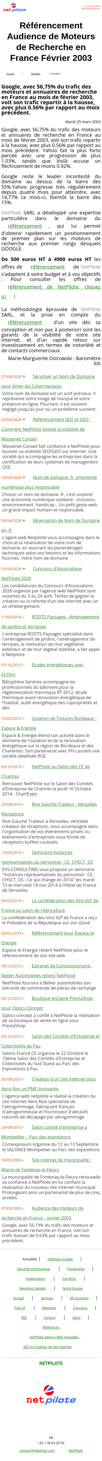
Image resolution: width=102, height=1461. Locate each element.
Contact (49, 1317)
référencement (25, 226)
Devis (76, 1317)
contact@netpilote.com (37, 1450)
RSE (24, 1317)
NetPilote (76, 1450)
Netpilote (49, 1308)
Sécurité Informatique (33, 1269)
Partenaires (76, 1269)
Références (50, 1327)
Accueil (18, 1298)
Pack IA (19, 1308)
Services (47, 1298)
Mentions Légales (32, 1288)
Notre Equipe (73, 1288)
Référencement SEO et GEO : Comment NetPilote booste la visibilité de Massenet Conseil (46, 429)
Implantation (35, 1278)
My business (79, 1298)
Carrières (69, 1278)
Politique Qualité (60, 1259)
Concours (80, 1308)
